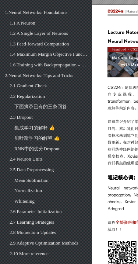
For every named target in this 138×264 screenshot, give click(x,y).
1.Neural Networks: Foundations (36, 12)
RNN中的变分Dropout (37, 148)
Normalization (28, 190)
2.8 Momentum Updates (33, 232)
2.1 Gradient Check (28, 85)
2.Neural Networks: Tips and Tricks (39, 75)
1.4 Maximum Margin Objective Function (48, 54)
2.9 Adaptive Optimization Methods (44, 243)
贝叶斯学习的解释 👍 (37, 138)
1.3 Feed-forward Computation (39, 44)
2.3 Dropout (21, 117)
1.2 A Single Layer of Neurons (39, 33)
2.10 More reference (29, 253)
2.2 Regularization (27, 96)
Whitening (24, 201)
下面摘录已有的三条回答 (40, 106)
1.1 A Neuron (22, 23)
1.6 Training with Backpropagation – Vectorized (48, 64)
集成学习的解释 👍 (34, 128)
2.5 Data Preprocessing (32, 169)
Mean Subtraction (31, 180)
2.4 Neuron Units (26, 159)
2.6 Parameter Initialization (36, 211)
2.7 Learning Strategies (32, 222)
